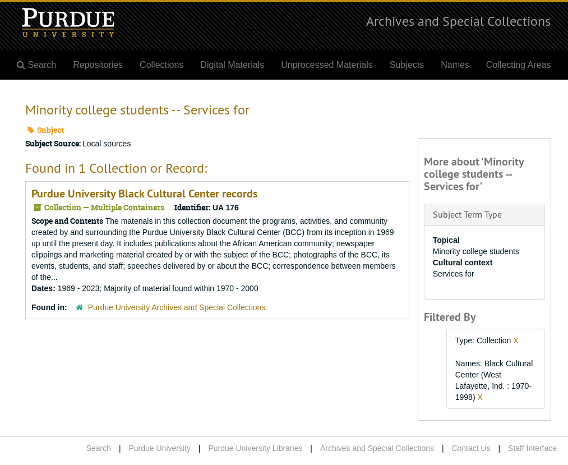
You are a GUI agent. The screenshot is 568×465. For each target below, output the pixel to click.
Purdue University (159, 448)
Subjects (407, 65)
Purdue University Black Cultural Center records (144, 193)
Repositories (98, 65)
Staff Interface (532, 448)
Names (455, 65)
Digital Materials (232, 65)
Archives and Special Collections (458, 20)
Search (98, 448)
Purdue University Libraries (255, 448)
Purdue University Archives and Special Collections (177, 307)
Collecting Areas (518, 65)
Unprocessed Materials (327, 65)
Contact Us (470, 448)
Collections (161, 65)
